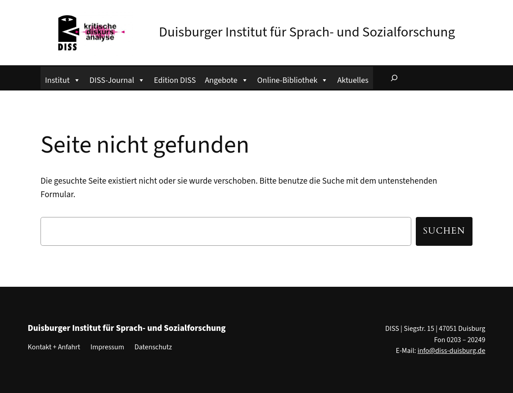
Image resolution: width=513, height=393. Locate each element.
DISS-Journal (117, 79)
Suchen (444, 231)
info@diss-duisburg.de (452, 351)
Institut (63, 79)
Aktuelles (352, 80)
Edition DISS (175, 80)
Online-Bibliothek (292, 79)
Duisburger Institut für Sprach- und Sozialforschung (307, 32)
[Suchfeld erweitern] (394, 77)
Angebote (226, 79)
